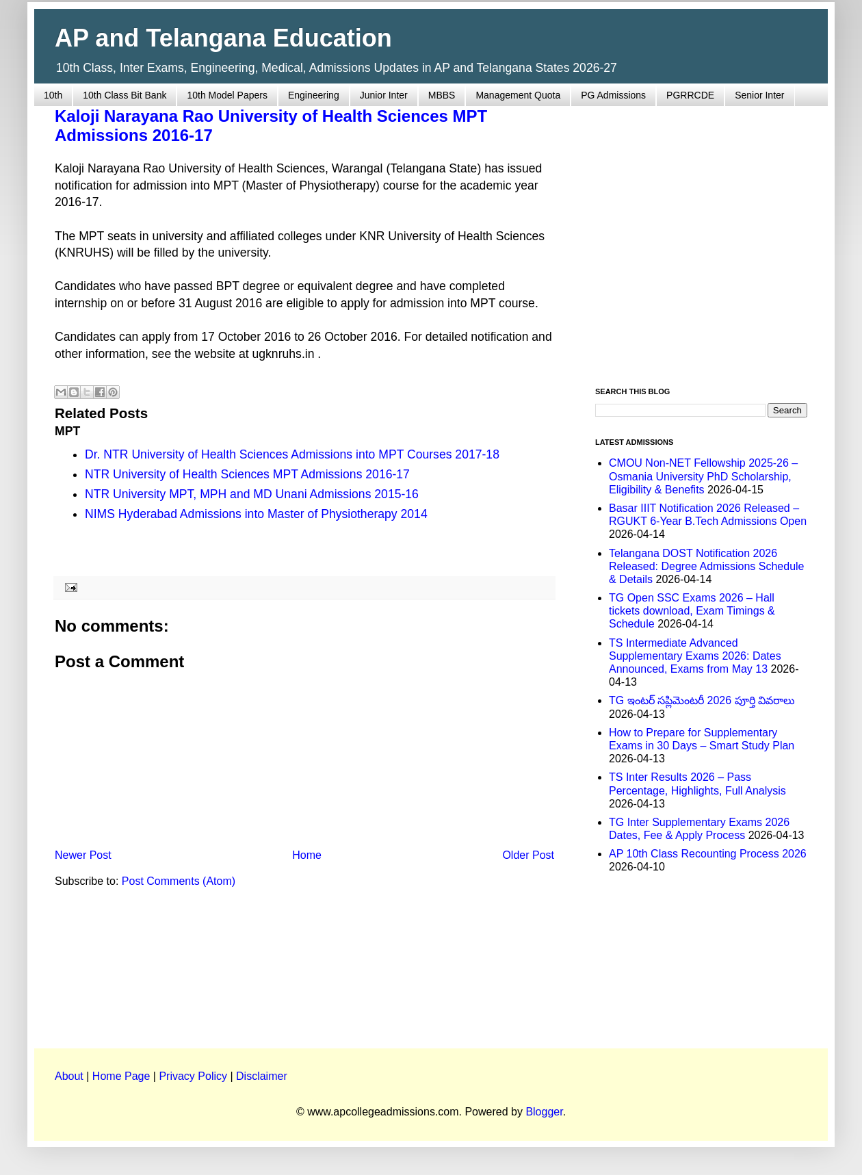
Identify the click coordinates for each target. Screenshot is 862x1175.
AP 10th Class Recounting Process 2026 (708, 854)
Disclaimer (261, 1076)
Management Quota (517, 95)
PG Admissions (613, 95)
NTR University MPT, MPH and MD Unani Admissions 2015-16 (252, 494)
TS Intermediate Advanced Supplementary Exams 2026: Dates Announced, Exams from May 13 (695, 656)
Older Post (528, 855)
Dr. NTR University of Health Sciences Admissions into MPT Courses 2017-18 (292, 454)
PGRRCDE (690, 95)
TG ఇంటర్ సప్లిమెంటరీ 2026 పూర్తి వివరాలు (702, 700)
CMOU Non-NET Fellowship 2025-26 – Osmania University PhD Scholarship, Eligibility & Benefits (703, 476)
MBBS (442, 95)
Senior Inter (759, 95)
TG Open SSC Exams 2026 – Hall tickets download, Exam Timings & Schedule (692, 611)
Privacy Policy (193, 1076)
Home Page (121, 1076)
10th (53, 95)
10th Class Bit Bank (124, 95)
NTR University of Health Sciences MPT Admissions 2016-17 (247, 474)
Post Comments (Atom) (178, 881)
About (69, 1076)
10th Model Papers (227, 95)
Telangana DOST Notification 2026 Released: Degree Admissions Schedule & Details (707, 566)
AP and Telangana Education (223, 38)
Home (307, 855)
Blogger (543, 1112)
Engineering (313, 95)
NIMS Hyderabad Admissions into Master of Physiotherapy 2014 (256, 514)
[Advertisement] (128, 238)
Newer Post (83, 855)
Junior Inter (384, 95)
